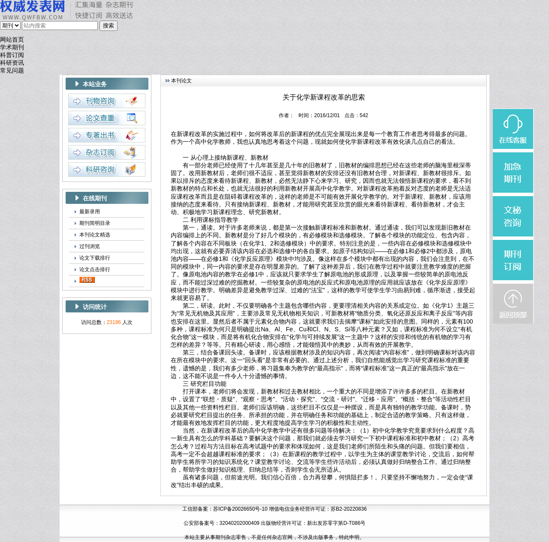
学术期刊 (12, 47)
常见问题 (12, 70)
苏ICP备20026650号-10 (240, 509)
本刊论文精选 (94, 235)
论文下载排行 (94, 258)
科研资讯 (12, 63)
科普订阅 (12, 55)
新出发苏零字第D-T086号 (336, 523)
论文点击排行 (94, 269)
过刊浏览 (89, 246)
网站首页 (12, 39)
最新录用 (89, 212)
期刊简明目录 (94, 223)
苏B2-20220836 (349, 509)
